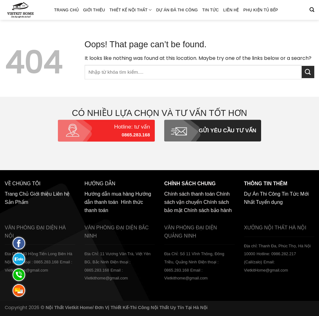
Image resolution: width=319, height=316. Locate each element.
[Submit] (308, 72)
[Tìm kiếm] (312, 10)
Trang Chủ (66, 10)
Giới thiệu (94, 10)
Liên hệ (231, 10)
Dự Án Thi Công (262, 194)
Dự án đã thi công (177, 10)
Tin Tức (210, 10)
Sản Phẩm (16, 202)
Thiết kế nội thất (130, 10)
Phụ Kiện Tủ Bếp (260, 10)
